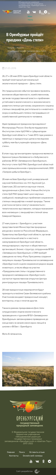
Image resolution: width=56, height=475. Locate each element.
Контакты (13, 456)
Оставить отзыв (37, 452)
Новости (20, 48)
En (49, 13)
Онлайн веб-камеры (33, 456)
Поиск (22, 452)
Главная (11, 452)
